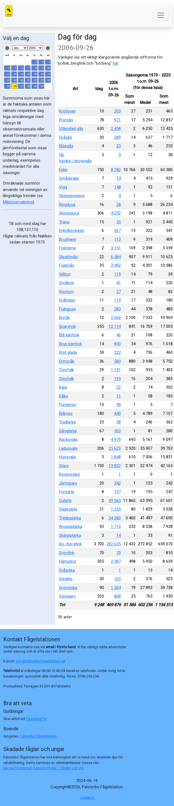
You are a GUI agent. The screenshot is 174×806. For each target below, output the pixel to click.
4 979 (116, 439)
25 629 (115, 448)
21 (28, 80)
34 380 (115, 517)
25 (8, 86)
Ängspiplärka (70, 526)
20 (21, 80)
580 (117, 361)
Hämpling (67, 561)
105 (117, 578)
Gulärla (65, 500)
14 (28, 73)
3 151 (116, 247)
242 (117, 483)
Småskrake (69, 178)
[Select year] (35, 48)
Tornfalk (66, 369)
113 (117, 239)
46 (118, 335)
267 (117, 230)
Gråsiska (67, 570)
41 (118, 282)
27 (21, 86)
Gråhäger (67, 300)
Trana (64, 221)
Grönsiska (68, 587)
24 (48, 80)
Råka (63, 396)
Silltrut (64, 274)
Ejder (63, 169)
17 (48, 73)
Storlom (66, 291)
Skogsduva (69, 213)
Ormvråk (66, 361)
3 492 (116, 265)
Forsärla (66, 491)
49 (118, 404)
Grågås (65, 137)
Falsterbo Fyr (36, 719)
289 (117, 137)
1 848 (116, 456)
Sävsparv (67, 596)
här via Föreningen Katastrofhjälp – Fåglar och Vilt (43, 768)
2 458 (116, 128)
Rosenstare (69, 474)
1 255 (116, 509)
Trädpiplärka (70, 517)
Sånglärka (68, 430)
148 (117, 187)
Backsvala (68, 439)
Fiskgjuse (67, 309)
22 (35, 80)
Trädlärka (67, 422)
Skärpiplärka (70, 535)
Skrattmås (68, 256)
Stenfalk (66, 378)
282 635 (113, 543)
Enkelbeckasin (72, 230)
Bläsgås (66, 145)
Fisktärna (67, 247)
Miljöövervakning (18, 202)
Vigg (63, 187)
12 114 (115, 326)
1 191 (116, 369)
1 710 (116, 526)
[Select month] (19, 48)
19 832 (115, 465)
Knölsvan (67, 111)
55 (118, 221)
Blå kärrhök (69, 335)
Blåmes (66, 413)
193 (117, 378)
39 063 (115, 500)
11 (8, 73)
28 (28, 86)
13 (21, 73)
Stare (64, 465)
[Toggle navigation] (160, 15)
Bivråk (64, 317)
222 (117, 352)
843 (117, 343)
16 (42, 73)
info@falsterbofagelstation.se (40, 661)
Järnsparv (68, 483)
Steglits (66, 578)
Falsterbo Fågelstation (38, 736)
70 (118, 552)
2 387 (116, 561)
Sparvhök (67, 326)
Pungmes (67, 404)
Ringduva (67, 204)
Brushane (67, 239)
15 (35, 73)
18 (8, 80)
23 (42, 80)
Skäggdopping (72, 195)
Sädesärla (68, 509)
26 (15, 86)
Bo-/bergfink (70, 543)
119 (117, 274)
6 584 (116, 256)
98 (118, 422)
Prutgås (66, 119)
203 (117, 111)
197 (117, 491)
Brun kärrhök (70, 343)
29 (35, 86)
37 (118, 291)
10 (48, 67)
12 (15, 73)
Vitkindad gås (71, 128)
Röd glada (68, 352)
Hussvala (67, 456)
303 (117, 430)
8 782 (116, 169)
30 (42, 86)
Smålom (66, 282)
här (116, 63)
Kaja (63, 387)
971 (117, 119)
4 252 (116, 213)
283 (117, 309)
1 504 (116, 587)
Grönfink (66, 552)
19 (15, 80)
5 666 (116, 317)
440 (117, 413)
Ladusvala (68, 448)
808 (117, 596)
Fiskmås (66, 265)
